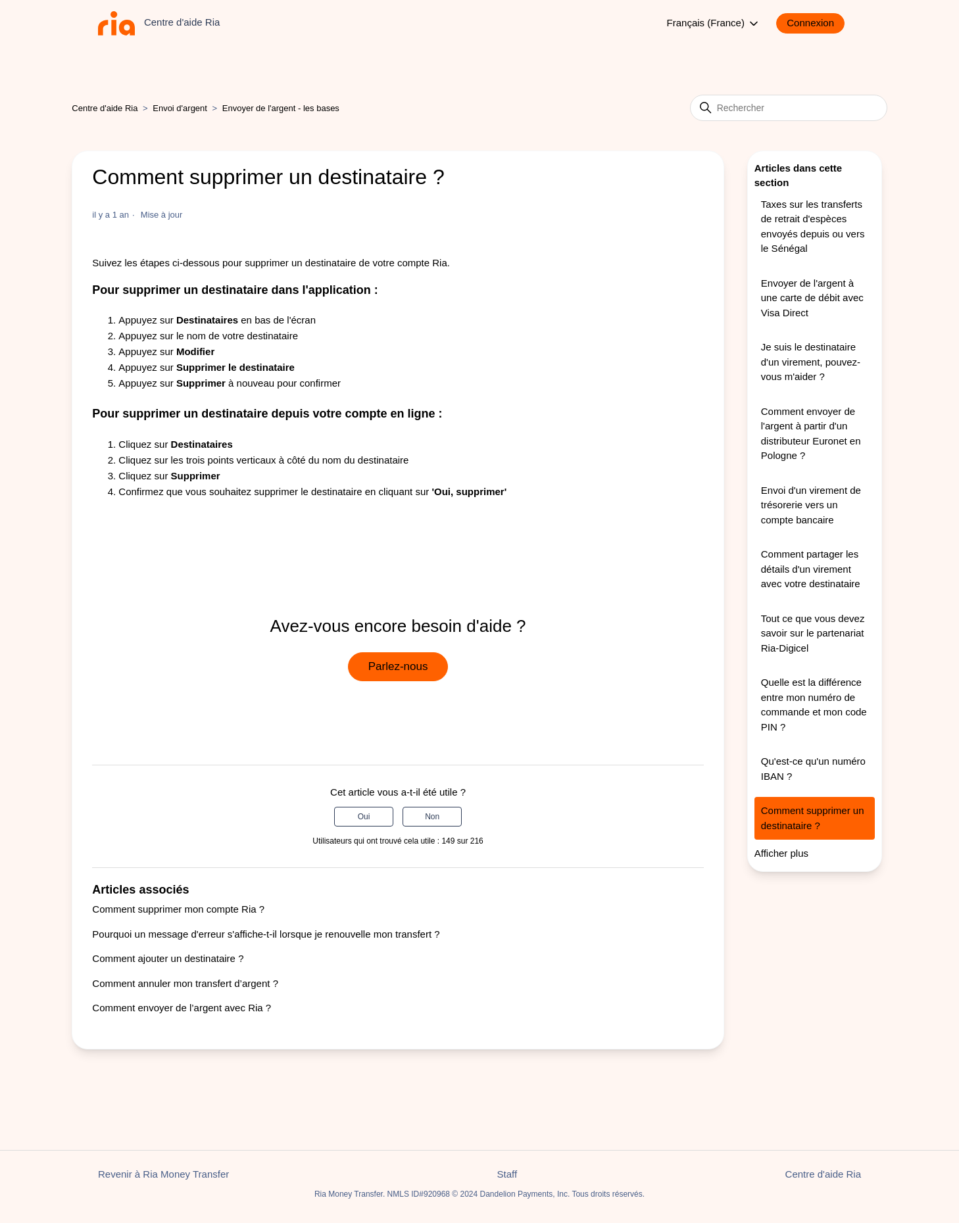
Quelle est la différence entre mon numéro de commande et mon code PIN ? (814, 704)
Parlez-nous (398, 666)
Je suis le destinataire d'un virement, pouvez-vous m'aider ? (810, 361)
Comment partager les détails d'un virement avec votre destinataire (810, 568)
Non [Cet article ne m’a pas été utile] (432, 816)
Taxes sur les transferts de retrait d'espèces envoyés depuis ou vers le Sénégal (813, 226)
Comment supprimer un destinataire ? (812, 818)
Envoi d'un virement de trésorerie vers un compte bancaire (811, 505)
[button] (817, 23)
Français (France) (714, 23)
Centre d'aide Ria (104, 108)
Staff (507, 1174)
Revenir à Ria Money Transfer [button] (163, 1174)
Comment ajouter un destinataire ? (167, 958)
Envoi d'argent (180, 108)
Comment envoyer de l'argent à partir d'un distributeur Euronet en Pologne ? (811, 434)
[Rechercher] (788, 108)
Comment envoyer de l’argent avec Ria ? (181, 1007)
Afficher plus (781, 853)
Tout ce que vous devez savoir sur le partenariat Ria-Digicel (813, 633)
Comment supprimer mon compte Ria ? (178, 909)
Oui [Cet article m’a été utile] (364, 816)
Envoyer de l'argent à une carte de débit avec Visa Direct (812, 297)
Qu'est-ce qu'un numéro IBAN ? (813, 768)
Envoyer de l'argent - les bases (280, 108)
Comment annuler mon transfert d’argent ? (185, 983)
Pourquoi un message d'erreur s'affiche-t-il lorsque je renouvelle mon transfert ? (265, 934)
